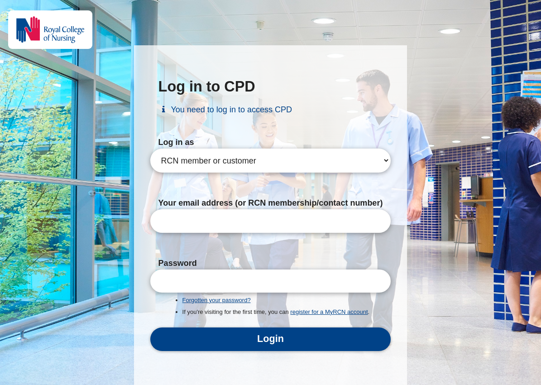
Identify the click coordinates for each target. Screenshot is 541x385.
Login (270, 338)
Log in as (176, 142)
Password (177, 263)
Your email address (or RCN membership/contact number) (270, 202)
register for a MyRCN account (329, 311)
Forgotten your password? (216, 300)
